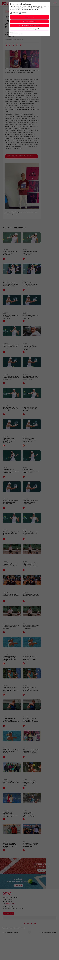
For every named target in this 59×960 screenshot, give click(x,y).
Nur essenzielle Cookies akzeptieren (29, 25)
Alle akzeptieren (29, 17)
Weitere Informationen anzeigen (29, 29)
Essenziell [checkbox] (15, 12)
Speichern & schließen (29, 21)
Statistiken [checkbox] (24, 12)
